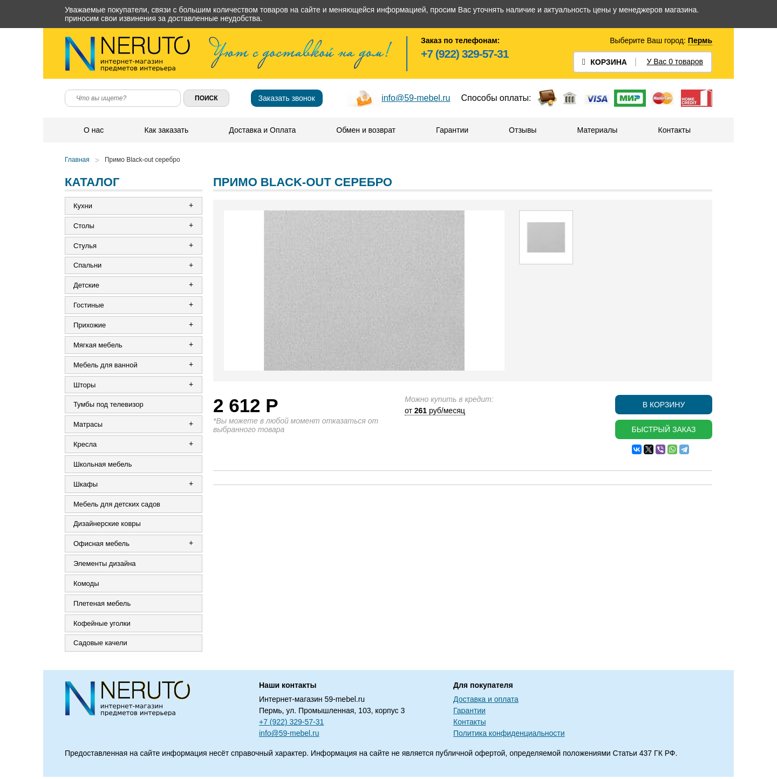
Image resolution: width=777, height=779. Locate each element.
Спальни (87, 266)
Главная (77, 159)
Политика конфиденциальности (509, 735)
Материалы (597, 130)
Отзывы (522, 130)
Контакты (674, 130)
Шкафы (85, 485)
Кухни (82, 206)
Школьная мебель (102, 465)
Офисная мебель (101, 545)
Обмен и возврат (366, 130)
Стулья (85, 246)
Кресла (85, 445)
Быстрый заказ (663, 429)
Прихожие (89, 326)
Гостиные (88, 306)
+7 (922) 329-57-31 (464, 53)
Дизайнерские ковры (107, 525)
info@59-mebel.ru (415, 97)
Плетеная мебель (102, 605)
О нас (94, 130)
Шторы (84, 385)
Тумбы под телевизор (108, 405)
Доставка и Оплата (262, 130)
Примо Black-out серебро (142, 159)
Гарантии (452, 130)
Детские (86, 286)
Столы (83, 226)
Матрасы (88, 425)
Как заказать (166, 130)
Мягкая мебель (97, 345)
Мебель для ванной (105, 365)
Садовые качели (100, 645)
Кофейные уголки (102, 625)
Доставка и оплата (486, 701)
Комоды (86, 585)
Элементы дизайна (104, 565)
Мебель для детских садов (116, 505)
